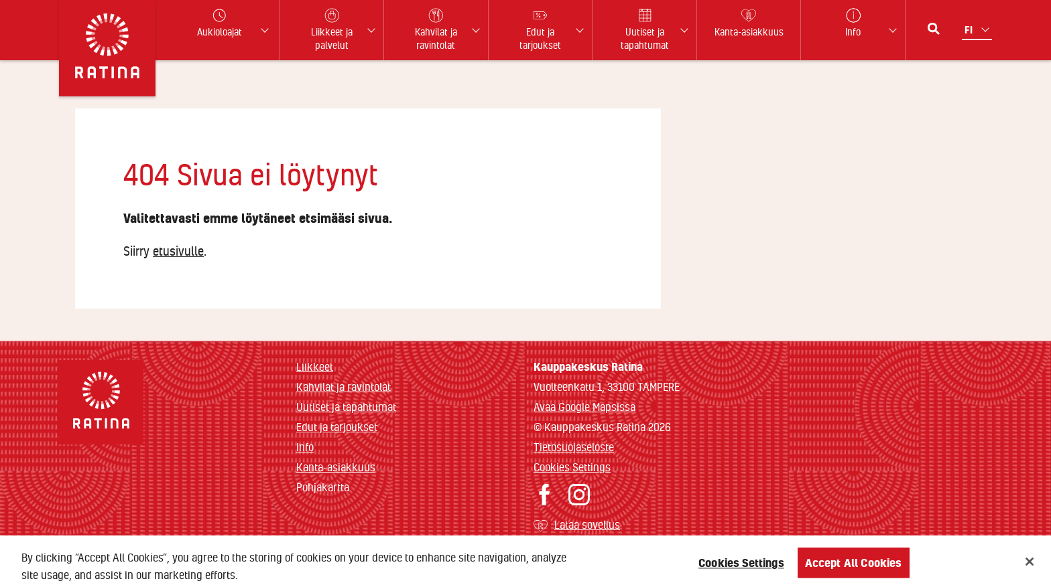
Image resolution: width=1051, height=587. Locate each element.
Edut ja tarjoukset (336, 427)
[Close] (1029, 565)
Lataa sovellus (587, 524)
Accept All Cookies (853, 566)
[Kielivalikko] (978, 29)
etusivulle (178, 251)
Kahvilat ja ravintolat (343, 387)
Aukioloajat (219, 23)
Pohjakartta (322, 487)
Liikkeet (314, 366)
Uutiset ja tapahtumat (346, 407)
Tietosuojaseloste (574, 447)
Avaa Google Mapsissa (584, 407)
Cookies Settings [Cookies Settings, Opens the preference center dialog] (741, 566)
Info (305, 447)
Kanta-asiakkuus (335, 467)
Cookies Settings (572, 467)
